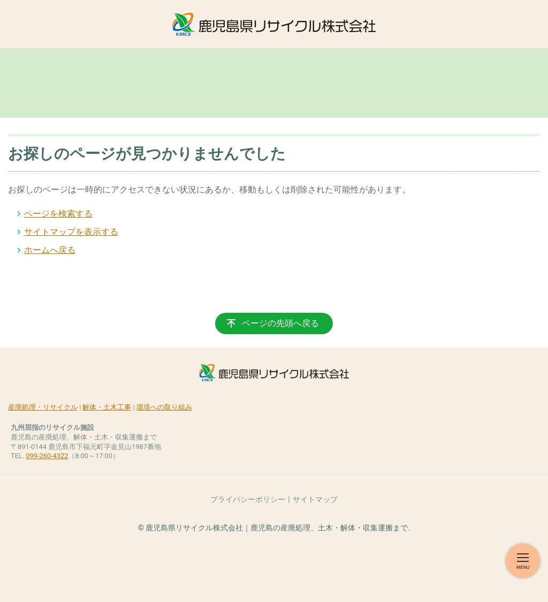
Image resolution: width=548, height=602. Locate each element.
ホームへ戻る (49, 250)
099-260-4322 (47, 456)
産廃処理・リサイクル (43, 407)
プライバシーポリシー (247, 499)
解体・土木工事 (106, 407)
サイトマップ (315, 499)
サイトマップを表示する (71, 232)
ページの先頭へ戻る (280, 323)
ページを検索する (58, 214)
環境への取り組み (164, 407)
